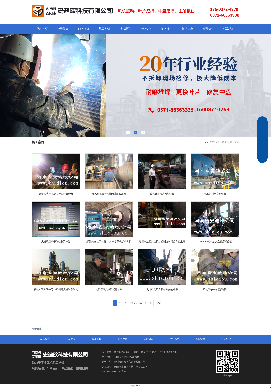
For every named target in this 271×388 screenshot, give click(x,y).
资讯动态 (208, 28)
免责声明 (135, 386)
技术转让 (166, 28)
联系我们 (228, 28)
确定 (159, 303)
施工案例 (104, 28)
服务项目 (83, 28)
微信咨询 (227, 363)
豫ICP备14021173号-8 (114, 371)
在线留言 (200, 339)
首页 (224, 142)
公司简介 (62, 28)
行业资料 (145, 28)
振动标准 (187, 28)
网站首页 (42, 28)
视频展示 (125, 28)
